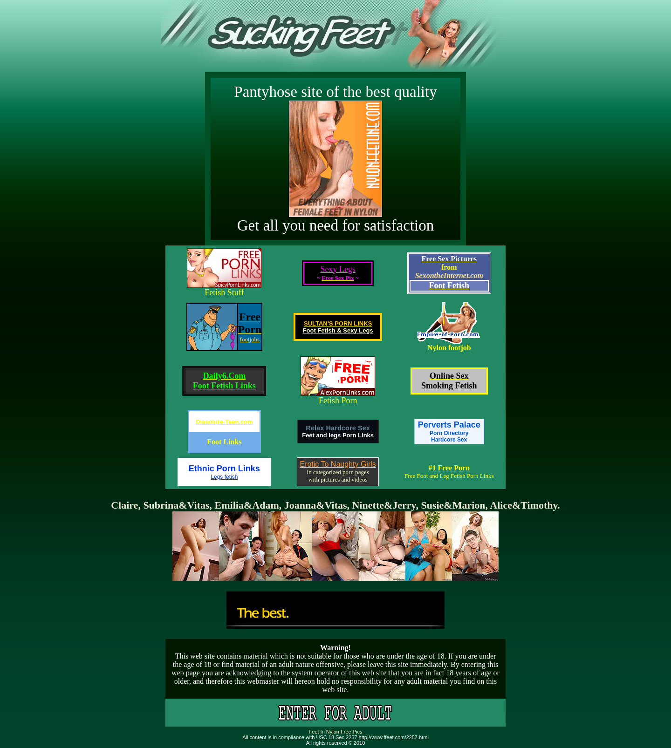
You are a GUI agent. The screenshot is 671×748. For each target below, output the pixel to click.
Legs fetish (224, 477)
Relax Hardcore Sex (338, 428)
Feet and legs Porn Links (338, 435)
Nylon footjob (449, 348)
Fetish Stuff (224, 292)
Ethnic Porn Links (224, 468)
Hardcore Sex (449, 439)
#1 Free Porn (449, 468)
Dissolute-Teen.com (224, 421)
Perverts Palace (449, 428)
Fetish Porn (338, 400)
